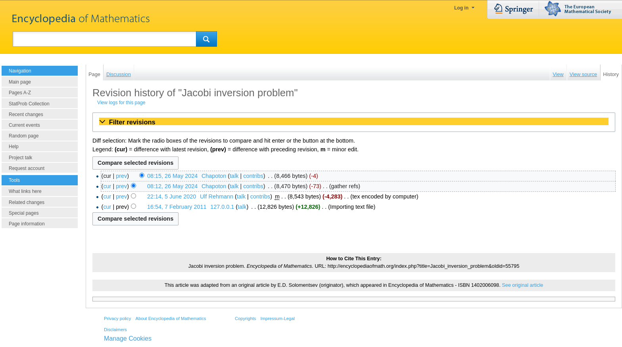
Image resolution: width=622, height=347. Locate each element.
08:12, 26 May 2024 (172, 186)
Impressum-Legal (278, 318)
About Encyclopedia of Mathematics (170, 318)
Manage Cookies (128, 338)
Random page (23, 136)
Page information (27, 224)
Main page (20, 82)
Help (14, 146)
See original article (522, 285)
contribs (253, 176)
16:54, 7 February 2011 (177, 207)
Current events (24, 125)
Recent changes (26, 114)
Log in (461, 8)
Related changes (26, 202)
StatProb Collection (29, 104)
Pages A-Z (20, 92)
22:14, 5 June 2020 (171, 196)
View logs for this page (121, 102)
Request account (26, 168)
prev (121, 176)
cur (107, 186)
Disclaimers (115, 329)
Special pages (23, 213)
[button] (354, 122)
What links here (25, 191)
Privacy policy (117, 318)
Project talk (20, 157)
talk (234, 176)
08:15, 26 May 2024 (172, 176)
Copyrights (245, 318)
